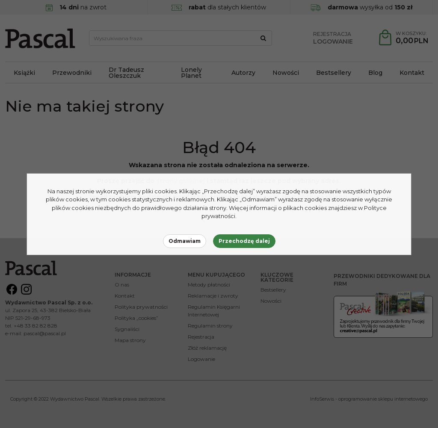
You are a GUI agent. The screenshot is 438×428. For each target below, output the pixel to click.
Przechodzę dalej (244, 241)
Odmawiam (185, 241)
